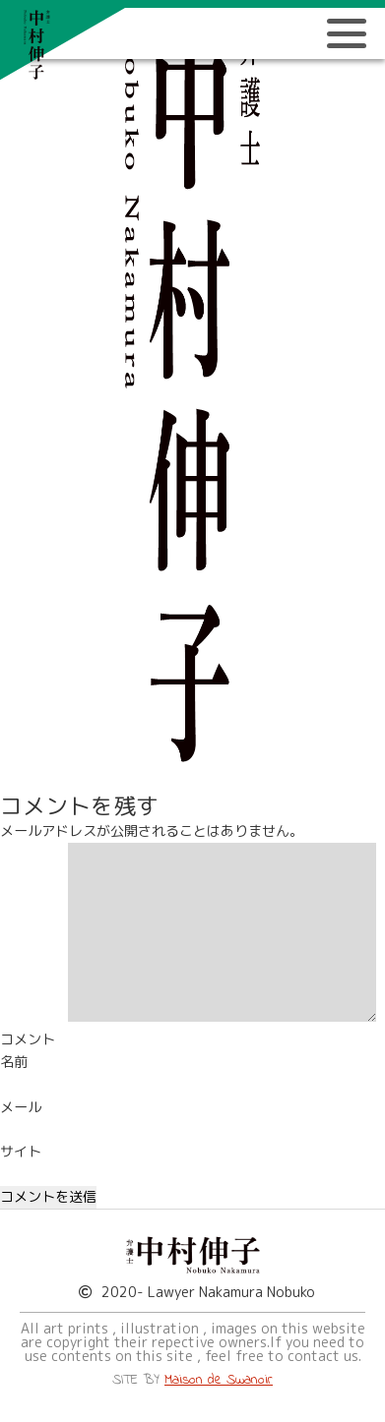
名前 (14, 1062)
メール (20, 1107)
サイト (20, 1151)
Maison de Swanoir (218, 1380)
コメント (27, 1039)
